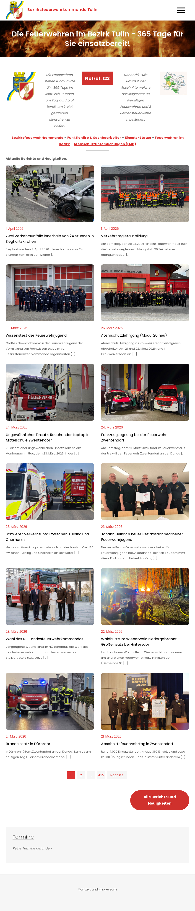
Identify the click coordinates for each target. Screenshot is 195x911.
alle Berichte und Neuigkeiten (160, 800)
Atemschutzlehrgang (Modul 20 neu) (134, 335)
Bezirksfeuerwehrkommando (37, 137)
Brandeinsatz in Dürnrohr (28, 743)
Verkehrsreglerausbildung (124, 236)
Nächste (117, 775)
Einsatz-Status (138, 137)
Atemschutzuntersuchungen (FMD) (105, 144)
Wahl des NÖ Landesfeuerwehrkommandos (44, 639)
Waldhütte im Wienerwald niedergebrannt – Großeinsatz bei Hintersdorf (140, 641)
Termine (23, 836)
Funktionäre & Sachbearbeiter (94, 137)
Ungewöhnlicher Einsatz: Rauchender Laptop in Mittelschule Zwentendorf (47, 437)
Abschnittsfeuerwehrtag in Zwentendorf (137, 743)
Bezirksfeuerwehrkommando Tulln (62, 9)
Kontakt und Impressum (97, 889)
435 (101, 775)
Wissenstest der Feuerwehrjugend (36, 335)
